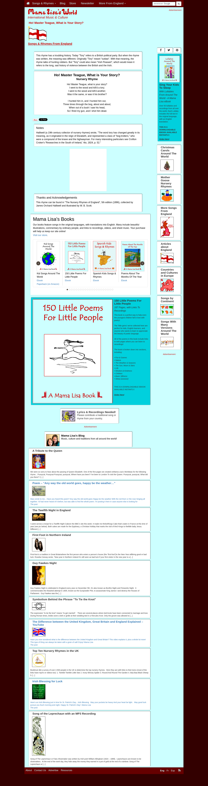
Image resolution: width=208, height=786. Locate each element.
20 (110, 289)
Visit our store (40, 235)
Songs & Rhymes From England (50, 43)
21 (112, 289)
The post (34, 504)
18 (105, 289)
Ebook (40, 280)
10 (87, 289)
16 (101, 289)
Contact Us (40, 782)
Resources (66, 782)
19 (108, 289)
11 (90, 289)
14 (96, 289)
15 (99, 289)
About (29, 782)
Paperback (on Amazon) (48, 284)
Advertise (53, 782)
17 (103, 289)
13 (94, 289)
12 (92, 289)
